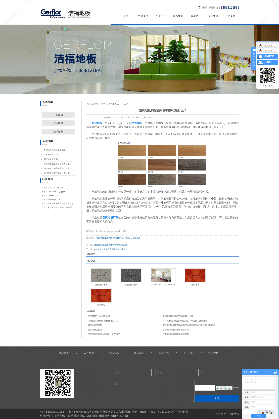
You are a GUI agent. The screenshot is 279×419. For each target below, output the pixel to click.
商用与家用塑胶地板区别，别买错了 (104, 334)
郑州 (89, 415)
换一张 (236, 387)
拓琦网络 (234, 413)
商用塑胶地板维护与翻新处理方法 (103, 321)
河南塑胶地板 (119, 238)
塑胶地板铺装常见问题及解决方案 (178, 316)
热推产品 (45, 415)
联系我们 (178, 15)
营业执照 (183, 411)
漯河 (77, 415)
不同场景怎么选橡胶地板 (55, 150)
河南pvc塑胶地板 (132, 238)
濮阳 (101, 415)
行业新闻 (58, 123)
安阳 (113, 415)
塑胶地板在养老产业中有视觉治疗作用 (111, 245)
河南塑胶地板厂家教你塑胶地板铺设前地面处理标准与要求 (189, 325)
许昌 (119, 415)
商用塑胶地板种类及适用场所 (176, 334)
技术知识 (58, 131)
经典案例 (143, 15)
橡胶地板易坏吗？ (52, 154)
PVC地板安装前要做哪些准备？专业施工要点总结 (185, 321)
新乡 (107, 415)
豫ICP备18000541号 (162, 411)
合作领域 (89, 353)
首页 (125, 15)
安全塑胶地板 (131, 285)
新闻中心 (196, 15)
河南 (125, 415)
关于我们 (213, 15)
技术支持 (230, 15)
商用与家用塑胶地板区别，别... (57, 173)
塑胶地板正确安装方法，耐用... (57, 168)
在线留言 (269, 56)
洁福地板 (101, 305)
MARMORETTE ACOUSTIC (163, 285)
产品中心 (161, 15)
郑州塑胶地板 (101, 285)
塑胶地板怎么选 (51, 159)
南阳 (95, 415)
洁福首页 (64, 353)
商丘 (70, 415)
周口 (83, 415)
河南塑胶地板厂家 (104, 238)
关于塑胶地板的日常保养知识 (57, 164)
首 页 (103, 104)
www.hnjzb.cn (53, 199)
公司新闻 (58, 115)
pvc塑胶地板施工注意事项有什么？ (109, 249)
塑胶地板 (195, 285)
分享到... (268, 62)
